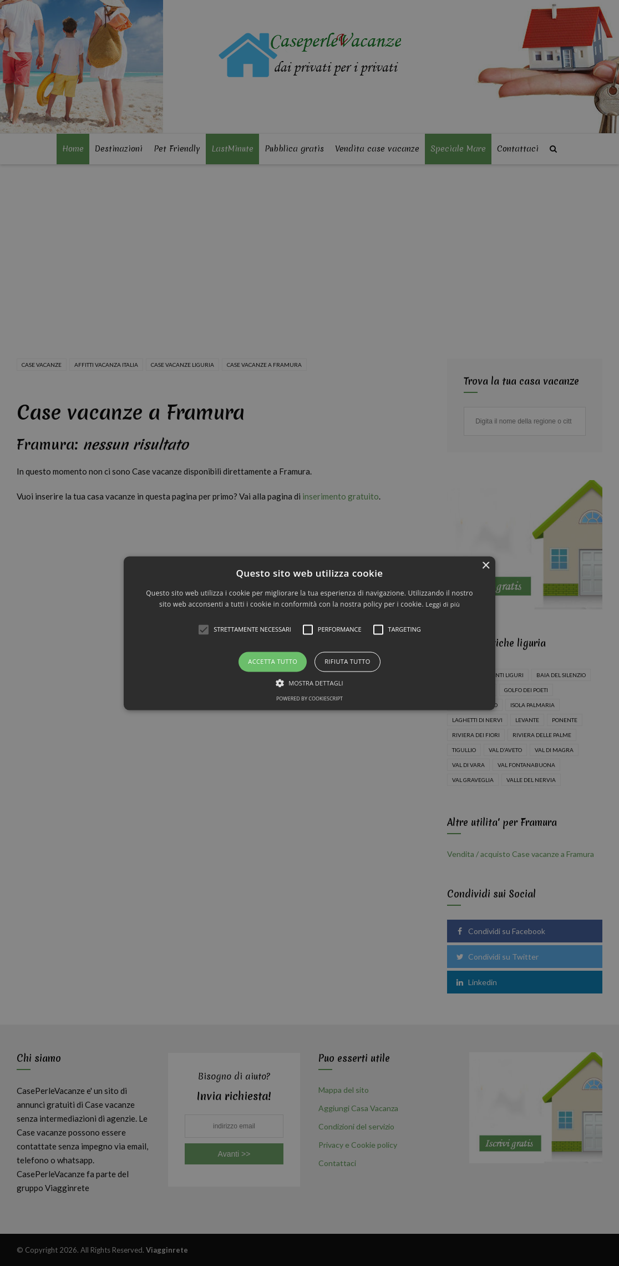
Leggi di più (442, 604)
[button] (309, 633)
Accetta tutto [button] (272, 662)
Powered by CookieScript (309, 698)
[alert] (309, 633)
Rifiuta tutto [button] (347, 662)
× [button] (485, 566)
